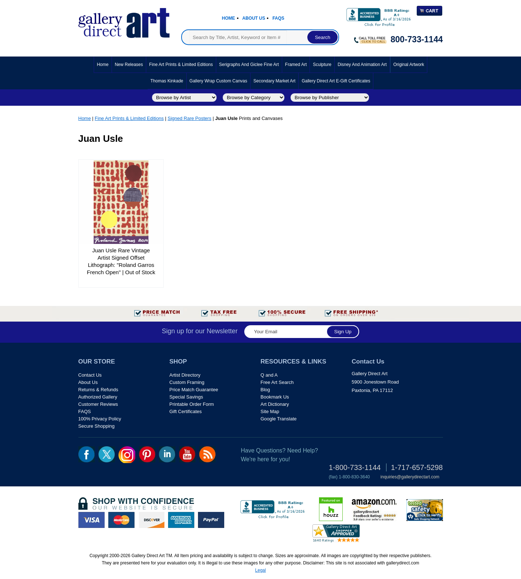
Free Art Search (277, 382)
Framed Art (296, 64)
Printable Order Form (192, 404)
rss (207, 454)
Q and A (269, 375)
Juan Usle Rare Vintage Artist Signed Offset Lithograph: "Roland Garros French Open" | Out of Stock (121, 261)
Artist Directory (185, 375)
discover (151, 520)
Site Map (270, 411)
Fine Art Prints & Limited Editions (181, 64)
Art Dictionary (275, 404)
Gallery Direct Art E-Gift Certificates (336, 80)
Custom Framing (187, 382)
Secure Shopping (96, 426)
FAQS (84, 411)
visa (91, 520)
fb (86, 454)
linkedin (167, 454)
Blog (265, 389)
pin (147, 454)
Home (228, 18)
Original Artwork (408, 64)
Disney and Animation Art (362, 64)
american (181, 520)
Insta (126, 454)
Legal (260, 570)
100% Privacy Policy (99, 418)
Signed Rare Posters (189, 118)
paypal (211, 520)
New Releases (129, 64)
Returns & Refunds (98, 389)
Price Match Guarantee (194, 389)
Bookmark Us (275, 397)
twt (106, 454)
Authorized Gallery (97, 397)
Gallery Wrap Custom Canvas (219, 80)
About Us (253, 18)
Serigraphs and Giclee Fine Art (249, 64)
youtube (187, 454)
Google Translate (279, 418)
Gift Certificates (186, 411)
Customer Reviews (98, 404)
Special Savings (186, 397)
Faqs (278, 18)
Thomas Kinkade (167, 80)
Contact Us (90, 375)
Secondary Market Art (274, 80)
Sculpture (322, 64)
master (121, 520)
